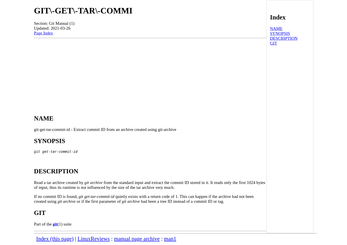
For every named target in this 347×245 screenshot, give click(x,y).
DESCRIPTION (284, 38)
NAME (276, 28)
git (55, 225)
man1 (170, 240)
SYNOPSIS (280, 33)
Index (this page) (55, 240)
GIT (273, 43)
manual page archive (137, 240)
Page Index (43, 33)
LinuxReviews (93, 240)
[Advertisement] (150, 71)
